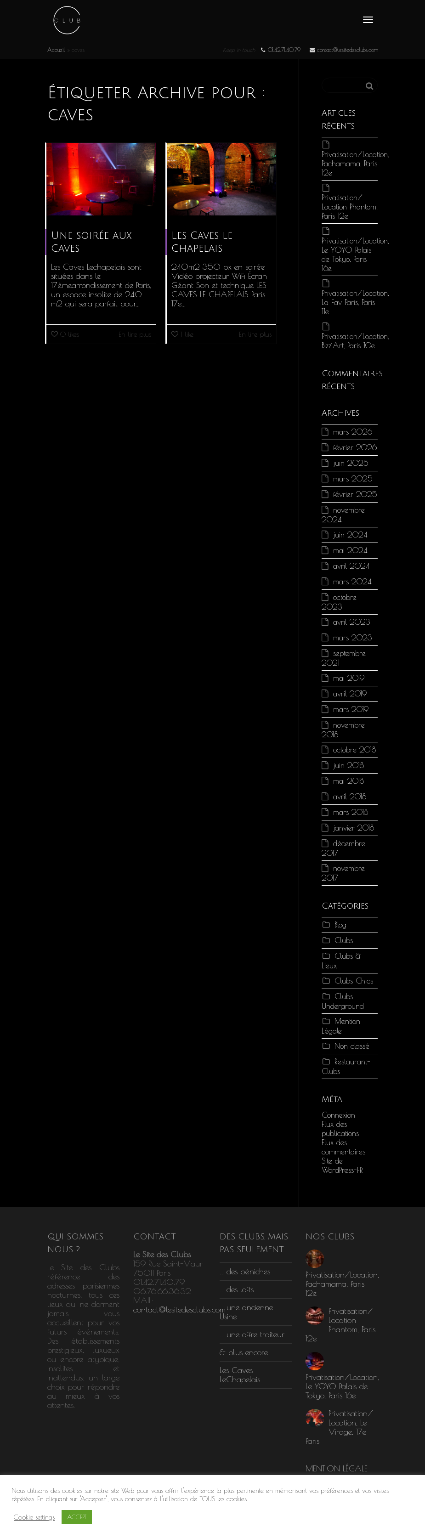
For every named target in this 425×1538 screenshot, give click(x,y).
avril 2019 (350, 693)
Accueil (56, 49)
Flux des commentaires (343, 1147)
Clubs (343, 940)
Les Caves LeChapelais (240, 1374)
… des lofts (237, 1289)
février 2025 (355, 494)
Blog (340, 924)
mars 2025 (353, 478)
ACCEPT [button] (76, 1517)
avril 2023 (351, 621)
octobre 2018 (354, 749)
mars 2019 (350, 709)
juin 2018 (348, 765)
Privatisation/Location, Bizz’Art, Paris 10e (355, 341)
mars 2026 (352, 431)
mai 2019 (348, 677)
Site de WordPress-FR (342, 1165)
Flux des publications (340, 1128)
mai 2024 (350, 550)
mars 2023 (352, 637)
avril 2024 (351, 565)
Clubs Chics (353, 980)
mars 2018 (350, 812)
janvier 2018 (353, 827)
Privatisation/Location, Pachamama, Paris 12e (355, 163)
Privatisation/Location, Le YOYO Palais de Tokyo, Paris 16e (355, 254)
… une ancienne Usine (246, 1311)
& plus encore (244, 1352)
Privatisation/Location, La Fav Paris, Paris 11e (355, 302)
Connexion (338, 1114)
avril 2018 (349, 796)
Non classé (351, 1045)
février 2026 (355, 447)
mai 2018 (348, 780)
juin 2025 (350, 462)
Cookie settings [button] (34, 1517)
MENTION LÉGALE (337, 1468)
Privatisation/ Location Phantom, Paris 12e (349, 206)
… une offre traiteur (252, 1334)
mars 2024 (352, 581)
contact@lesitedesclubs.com (179, 1309)
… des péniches (245, 1271)
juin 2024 (350, 534)
